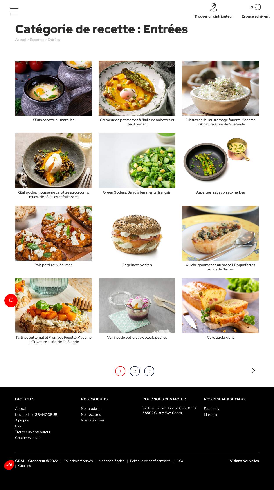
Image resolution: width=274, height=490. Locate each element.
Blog (18, 426)
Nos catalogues (93, 420)
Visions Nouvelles (244, 461)
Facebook (211, 408)
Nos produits (90, 408)
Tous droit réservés (78, 461)
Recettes (37, 39)
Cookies (24, 465)
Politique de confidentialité (150, 461)
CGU (180, 461)
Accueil (20, 39)
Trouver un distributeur (32, 432)
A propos (22, 420)
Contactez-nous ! (28, 438)
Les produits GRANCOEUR (36, 414)
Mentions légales (111, 461)
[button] (9, 465)
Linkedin (210, 414)
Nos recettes (91, 414)
